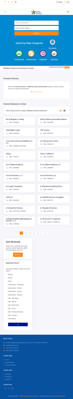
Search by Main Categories (29, 43)
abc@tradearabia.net (11, 345)
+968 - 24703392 (14, 224)
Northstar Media (60, 396)
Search (36, 33)
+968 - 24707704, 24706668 (17, 211)
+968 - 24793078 (14, 122)
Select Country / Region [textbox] (22, 28)
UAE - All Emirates (13, 305)
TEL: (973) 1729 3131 (11, 348)
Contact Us (7, 377)
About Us (7, 379)
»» (51, 233)
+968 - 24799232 (48, 157)
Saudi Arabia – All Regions (16, 284)
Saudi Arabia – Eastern (15, 291)
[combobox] (36, 28)
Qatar (10, 281)
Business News (8, 362)
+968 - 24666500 (14, 200)
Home (6, 359)
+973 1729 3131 (37, 92)
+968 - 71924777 (14, 157)
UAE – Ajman (12, 301)
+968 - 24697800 (48, 122)
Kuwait (10, 278)
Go (18, 324)
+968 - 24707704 (48, 211)
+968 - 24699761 (14, 189)
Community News (9, 365)
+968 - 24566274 (48, 133)
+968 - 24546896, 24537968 (17, 146)
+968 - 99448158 (14, 133)
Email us (18, 255)
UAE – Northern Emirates (15, 312)
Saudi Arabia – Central (15, 288)
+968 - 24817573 (48, 200)
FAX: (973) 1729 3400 (11, 350)
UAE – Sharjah (12, 315)
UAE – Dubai (11, 308)
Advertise (7, 374)
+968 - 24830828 (14, 167)
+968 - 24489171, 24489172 (51, 222)
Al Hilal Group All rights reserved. (29, 396)
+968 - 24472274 (48, 144)
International (12, 318)
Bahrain (10, 274)
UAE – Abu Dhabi (13, 298)
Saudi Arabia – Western (15, 295)
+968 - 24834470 (14, 178)
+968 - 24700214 (48, 189)
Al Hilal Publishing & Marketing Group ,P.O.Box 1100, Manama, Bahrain (25, 342)
